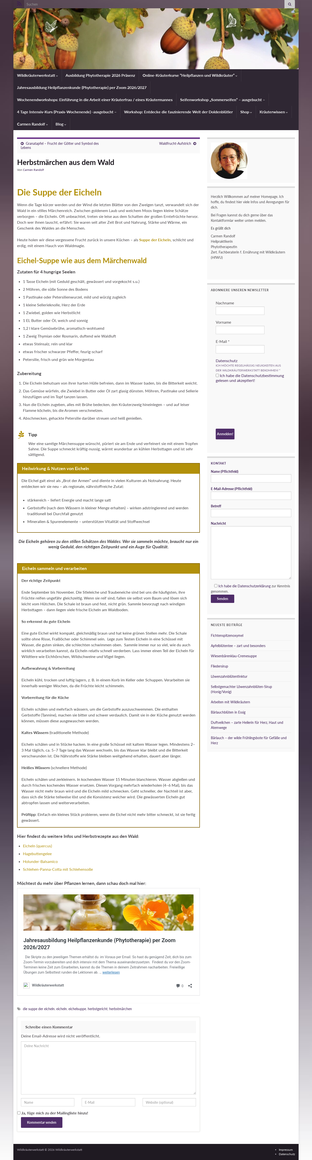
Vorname (223, 322)
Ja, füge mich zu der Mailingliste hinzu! (52, 1113)
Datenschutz (226, 360)
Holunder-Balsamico (40, 861)
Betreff (251, 510)
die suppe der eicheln (39, 1009)
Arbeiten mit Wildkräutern (230, 702)
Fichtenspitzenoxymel (227, 635)
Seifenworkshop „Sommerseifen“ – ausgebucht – (222, 99)
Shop (246, 111)
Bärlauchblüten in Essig (228, 712)
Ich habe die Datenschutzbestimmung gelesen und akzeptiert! (250, 378)
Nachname (225, 302)
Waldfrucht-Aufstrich (175, 143)
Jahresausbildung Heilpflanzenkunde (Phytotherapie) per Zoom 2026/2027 (81, 87)
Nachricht (251, 550)
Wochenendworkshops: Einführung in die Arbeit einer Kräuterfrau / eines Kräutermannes (95, 99)
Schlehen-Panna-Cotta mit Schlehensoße (58, 869)
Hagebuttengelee (37, 853)
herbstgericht (97, 1009)
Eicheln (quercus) (37, 845)
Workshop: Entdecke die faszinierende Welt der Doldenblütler (178, 111)
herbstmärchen (120, 1009)
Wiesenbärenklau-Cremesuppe (234, 656)
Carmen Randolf (32, 124)
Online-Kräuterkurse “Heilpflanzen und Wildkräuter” (190, 75)
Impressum (286, 1149)
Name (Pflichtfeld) (251, 476)
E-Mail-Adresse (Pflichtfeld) (251, 493)
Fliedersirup (219, 666)
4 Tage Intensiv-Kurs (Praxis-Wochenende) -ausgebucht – (67, 111)
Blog (61, 124)
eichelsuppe (77, 1009)
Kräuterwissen (274, 111)
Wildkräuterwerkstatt (37, 75)
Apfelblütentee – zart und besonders (238, 646)
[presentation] (236, 406)
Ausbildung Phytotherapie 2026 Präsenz (100, 75)
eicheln (61, 1009)
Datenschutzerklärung (254, 586)
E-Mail (223, 341)
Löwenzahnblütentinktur (229, 676)
